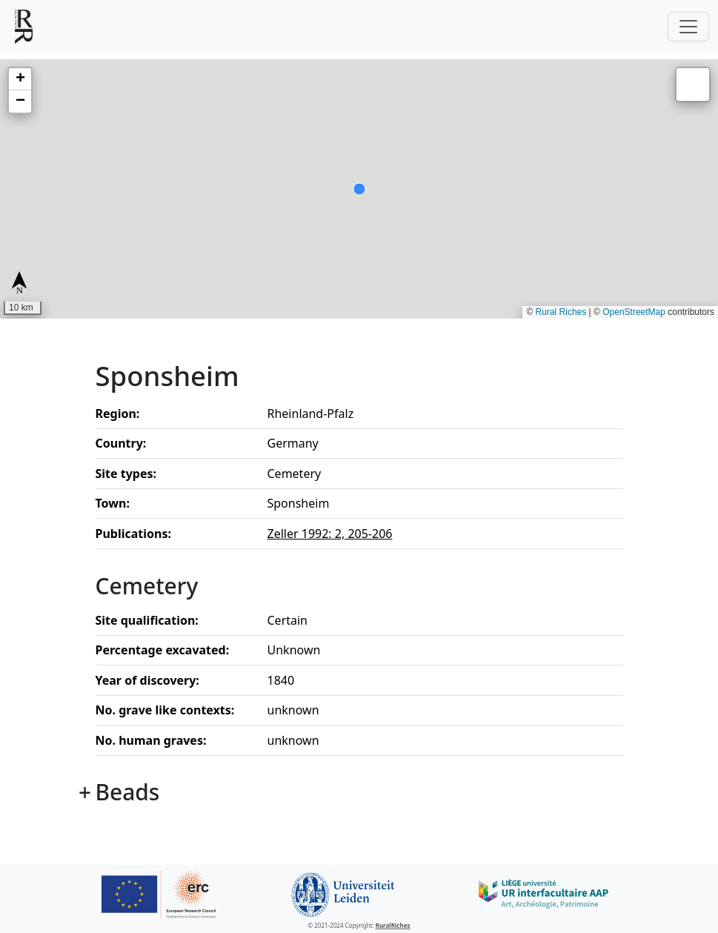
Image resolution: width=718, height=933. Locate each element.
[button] (20, 79)
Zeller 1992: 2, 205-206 (330, 533)
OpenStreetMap (633, 312)
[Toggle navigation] (688, 26)
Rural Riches (561, 312)
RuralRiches (393, 925)
